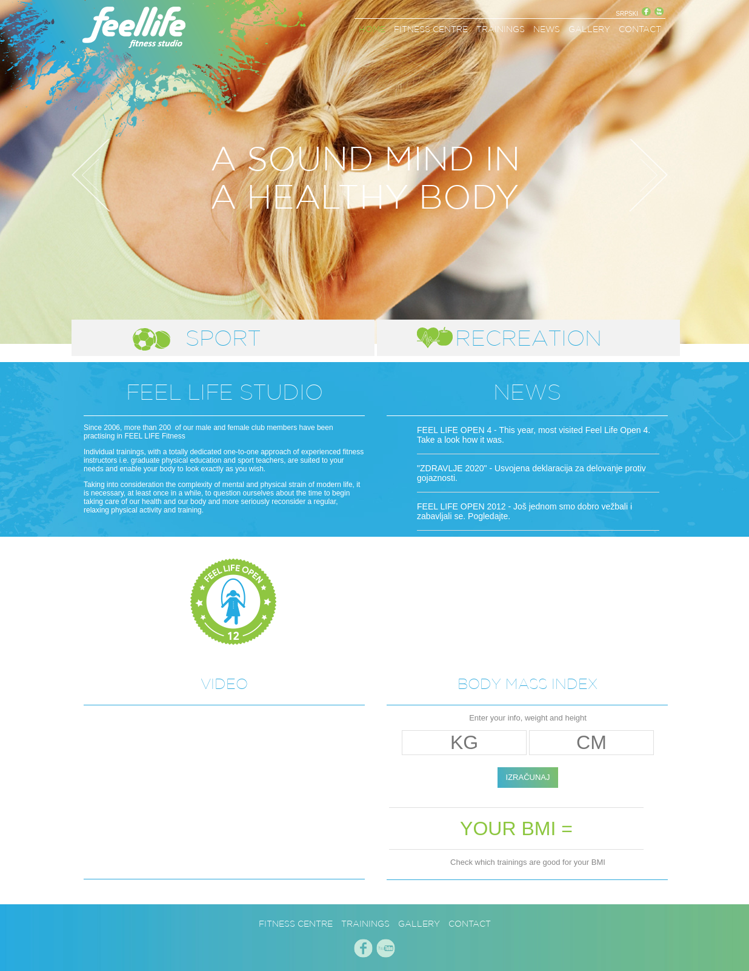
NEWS (546, 29)
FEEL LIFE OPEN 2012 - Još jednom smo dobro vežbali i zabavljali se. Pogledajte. (524, 511)
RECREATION (528, 338)
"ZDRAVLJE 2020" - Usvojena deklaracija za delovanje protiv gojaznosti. (531, 473)
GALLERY (589, 29)
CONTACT (640, 29)
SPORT (223, 338)
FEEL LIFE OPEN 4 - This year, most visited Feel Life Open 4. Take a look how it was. (533, 435)
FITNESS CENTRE (431, 29)
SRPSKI (627, 13)
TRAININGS (500, 29)
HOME (372, 29)
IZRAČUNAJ (528, 777)
